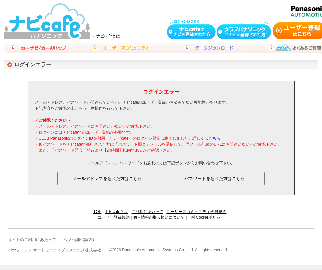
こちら (214, 138)
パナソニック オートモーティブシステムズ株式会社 (54, 250)
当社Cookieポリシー (206, 217)
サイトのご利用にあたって (32, 239)
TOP (97, 211)
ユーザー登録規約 (114, 217)
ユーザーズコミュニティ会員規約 (196, 211)
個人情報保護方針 (80, 239)
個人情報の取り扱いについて (159, 217)
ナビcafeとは (108, 36)
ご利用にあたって (147, 211)
